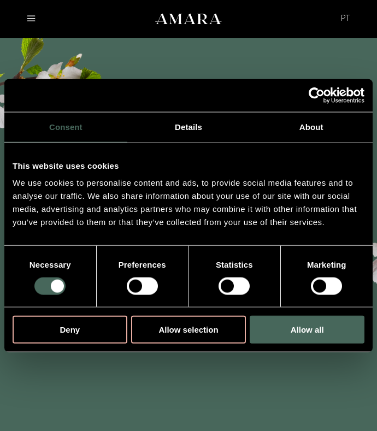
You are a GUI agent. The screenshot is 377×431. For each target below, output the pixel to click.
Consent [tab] (66, 126)
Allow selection (188, 329)
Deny (70, 329)
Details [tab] (188, 126)
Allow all (307, 329)
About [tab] (311, 126)
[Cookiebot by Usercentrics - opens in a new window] (316, 95)
